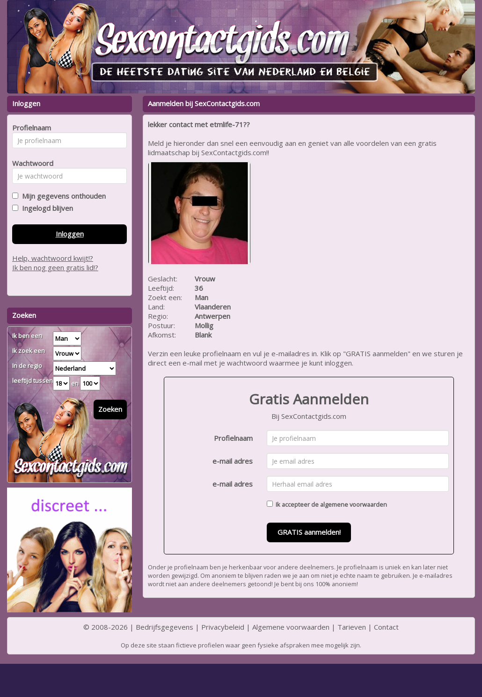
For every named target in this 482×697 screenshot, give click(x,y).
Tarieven (351, 627)
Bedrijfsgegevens (164, 627)
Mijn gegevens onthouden (62, 196)
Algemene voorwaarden (290, 627)
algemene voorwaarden (353, 504)
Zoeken (110, 409)
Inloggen (70, 233)
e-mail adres (232, 461)
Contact (386, 627)
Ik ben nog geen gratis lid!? (55, 267)
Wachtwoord (30, 163)
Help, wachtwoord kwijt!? (52, 258)
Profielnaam (233, 438)
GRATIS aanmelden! (309, 532)
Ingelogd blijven (45, 208)
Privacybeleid (222, 627)
